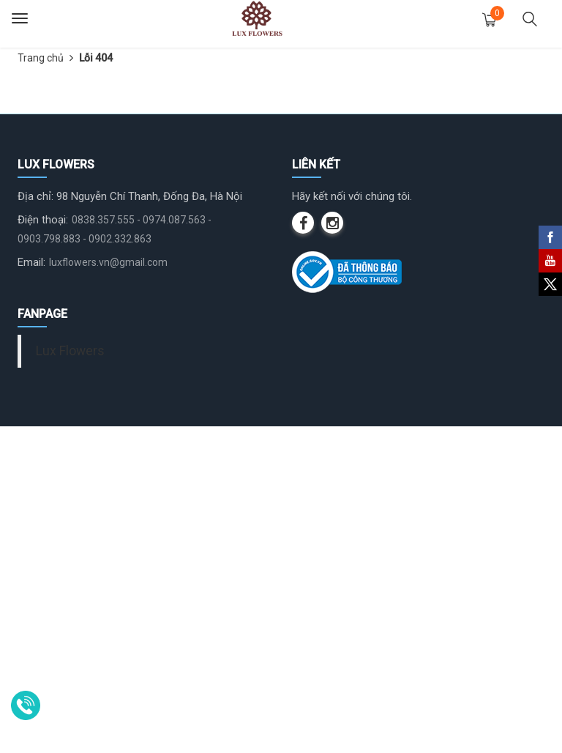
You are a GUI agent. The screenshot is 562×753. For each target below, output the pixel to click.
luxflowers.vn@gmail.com (108, 589)
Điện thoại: (43, 546)
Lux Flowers (70, 677)
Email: (31, 589)
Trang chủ (41, 58)
